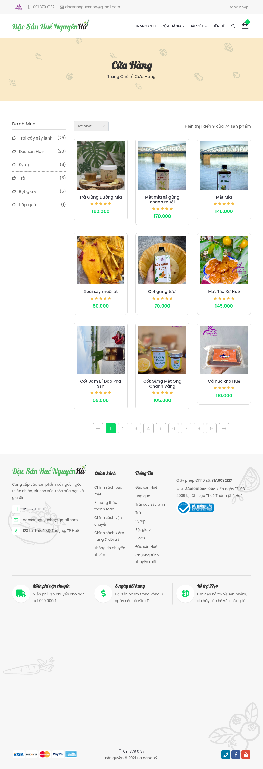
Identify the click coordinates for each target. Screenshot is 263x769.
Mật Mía (224, 197)
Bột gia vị (143, 529)
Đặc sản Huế (146, 487)
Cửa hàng (171, 26)
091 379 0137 (33, 509)
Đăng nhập (238, 6)
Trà (138, 512)
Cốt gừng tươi (162, 291)
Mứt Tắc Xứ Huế (224, 291)
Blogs (140, 538)
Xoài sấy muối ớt (101, 291)
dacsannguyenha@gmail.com (50, 519)
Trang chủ (145, 26)
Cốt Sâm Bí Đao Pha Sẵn (100, 383)
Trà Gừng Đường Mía (100, 197)
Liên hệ (218, 26)
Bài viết (197, 26)
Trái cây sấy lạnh (150, 504)
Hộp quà (143, 495)
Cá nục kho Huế (224, 381)
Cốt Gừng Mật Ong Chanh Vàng (162, 383)
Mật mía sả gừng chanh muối (162, 199)
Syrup (140, 521)
